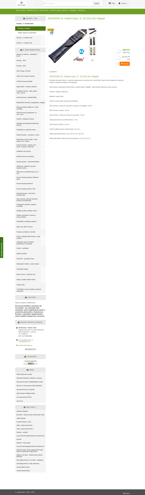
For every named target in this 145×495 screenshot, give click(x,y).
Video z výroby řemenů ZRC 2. (26, 432)
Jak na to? (20, 401)
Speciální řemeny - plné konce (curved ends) (26, 194)
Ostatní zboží (21, 285)
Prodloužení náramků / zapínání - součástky (27, 205)
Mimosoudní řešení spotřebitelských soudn (30, 382)
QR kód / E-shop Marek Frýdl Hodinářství (29, 386)
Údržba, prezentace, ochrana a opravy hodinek (26, 216)
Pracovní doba (47, 11)
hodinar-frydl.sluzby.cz (25, 345)
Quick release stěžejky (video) (26, 393)
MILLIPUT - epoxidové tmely (25, 259)
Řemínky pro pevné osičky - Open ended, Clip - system (27, 140)
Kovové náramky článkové (25, 184)
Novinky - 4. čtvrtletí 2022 (25, 23)
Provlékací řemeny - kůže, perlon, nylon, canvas (27, 92)
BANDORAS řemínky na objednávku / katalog (31, 102)
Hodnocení (92, 11)
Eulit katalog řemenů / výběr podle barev (29, 476)
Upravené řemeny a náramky (25, 390)
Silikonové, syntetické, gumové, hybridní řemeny (26, 167)
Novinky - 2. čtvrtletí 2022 (24, 43)
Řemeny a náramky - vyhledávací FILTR (27, 55)
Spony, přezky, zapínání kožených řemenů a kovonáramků (27, 200)
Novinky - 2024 (21, 66)
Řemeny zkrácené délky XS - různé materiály (27, 108)
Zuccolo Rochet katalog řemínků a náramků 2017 (30, 454)
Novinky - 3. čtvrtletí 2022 (24, 37)
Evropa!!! (19, 446)
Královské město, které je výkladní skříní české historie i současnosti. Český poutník (30, 460)
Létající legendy (21, 421)
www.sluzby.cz (22, 492)
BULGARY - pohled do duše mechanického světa (30, 416)
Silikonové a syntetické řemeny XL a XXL (28, 173)
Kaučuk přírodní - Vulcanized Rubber (25, 162)
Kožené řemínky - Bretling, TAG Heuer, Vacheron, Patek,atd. (26, 146)
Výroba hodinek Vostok (24, 479)
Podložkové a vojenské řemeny (26, 129)
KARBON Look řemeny (24, 151)
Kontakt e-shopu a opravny (65, 11)
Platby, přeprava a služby (24, 374)
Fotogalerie (81, 11)
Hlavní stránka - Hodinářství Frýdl (28, 11)
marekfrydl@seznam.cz (26, 340)
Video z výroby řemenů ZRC (25, 429)
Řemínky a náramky (24, 28)
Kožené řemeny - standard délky (27, 97)
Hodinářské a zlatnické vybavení (26, 222)
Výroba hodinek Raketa (24, 483)
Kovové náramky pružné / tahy (26, 189)
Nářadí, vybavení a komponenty (27, 33)
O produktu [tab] (53, 72)
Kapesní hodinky (22, 254)
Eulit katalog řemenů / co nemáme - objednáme (27, 471)
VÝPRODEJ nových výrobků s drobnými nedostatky (29, 290)
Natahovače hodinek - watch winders (28, 264)
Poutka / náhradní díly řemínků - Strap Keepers (26, 237)
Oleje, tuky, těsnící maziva (25, 227)
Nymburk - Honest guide (24, 449)
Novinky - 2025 (21, 60)
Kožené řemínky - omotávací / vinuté (28, 135)
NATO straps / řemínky (24, 71)
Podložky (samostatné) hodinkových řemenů (28, 124)
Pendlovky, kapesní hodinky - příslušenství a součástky (25, 243)
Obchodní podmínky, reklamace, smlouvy (29, 378)
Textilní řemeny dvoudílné (24, 81)
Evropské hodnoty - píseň (24, 425)
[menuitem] (92, 31)
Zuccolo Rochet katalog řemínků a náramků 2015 (30, 441)
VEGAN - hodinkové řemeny (25, 119)
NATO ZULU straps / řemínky (25, 76)
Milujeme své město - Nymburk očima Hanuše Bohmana (28, 465)
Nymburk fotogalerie (23, 412)
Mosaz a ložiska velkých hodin (26, 280)
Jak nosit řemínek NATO (24, 397)
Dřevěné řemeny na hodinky (25, 156)
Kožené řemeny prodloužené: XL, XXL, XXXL (27, 113)
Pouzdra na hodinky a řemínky (26, 232)
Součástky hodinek (22, 269)
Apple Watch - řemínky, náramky (27, 86)
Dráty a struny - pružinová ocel (26, 274)
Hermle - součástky (22, 248)
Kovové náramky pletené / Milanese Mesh (28, 178)
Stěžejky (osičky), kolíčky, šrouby (27, 211)
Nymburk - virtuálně (23, 436)
